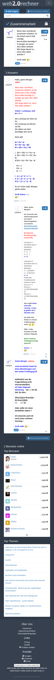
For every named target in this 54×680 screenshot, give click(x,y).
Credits (27, 645)
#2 (46, 354)
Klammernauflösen (12, 614)
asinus (26, 354)
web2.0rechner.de (28, 668)
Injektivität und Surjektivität (16, 570)
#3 (46, 431)
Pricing (27, 642)
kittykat (13, 521)
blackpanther (16, 507)
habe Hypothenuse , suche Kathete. (19, 601)
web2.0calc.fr (15, 671)
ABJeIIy (14, 500)
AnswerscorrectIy (18, 529)
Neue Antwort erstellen (38, 11)
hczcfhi (8, 560)
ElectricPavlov (16, 465)
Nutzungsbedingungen (27, 634)
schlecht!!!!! (9, 555)
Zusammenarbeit (20, 24)
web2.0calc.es (41, 668)
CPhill (13, 457)
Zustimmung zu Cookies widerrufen (27, 665)
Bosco (13, 480)
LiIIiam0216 (15, 473)
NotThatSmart (16, 486)
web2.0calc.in (26, 671)
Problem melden (27, 647)
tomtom (14, 493)
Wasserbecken (11, 565)
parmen (14, 514)
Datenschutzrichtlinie (27, 631)
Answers (12, 72)
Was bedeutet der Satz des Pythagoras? (21, 596)
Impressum (26, 628)
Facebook (27, 659)
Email (27, 661)
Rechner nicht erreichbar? (15, 575)
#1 (46, 357)
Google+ (27, 656)
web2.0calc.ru (38, 671)
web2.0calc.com (13, 668)
